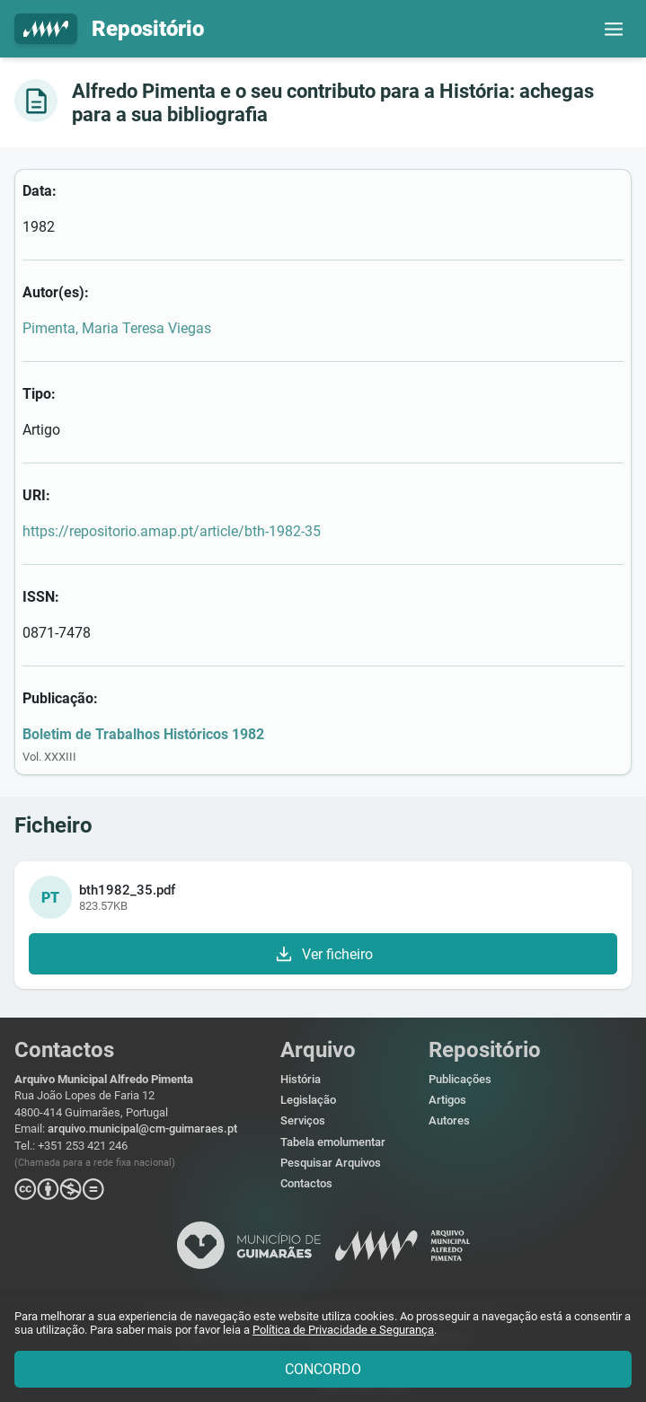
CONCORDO (323, 1369)
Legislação (308, 1100)
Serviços (302, 1120)
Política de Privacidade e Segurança (343, 1329)
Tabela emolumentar (332, 1142)
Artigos (447, 1100)
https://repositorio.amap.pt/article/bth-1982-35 (171, 531)
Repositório (109, 29)
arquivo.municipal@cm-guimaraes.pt (142, 1128)
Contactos (306, 1183)
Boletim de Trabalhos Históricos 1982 (143, 734)
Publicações (460, 1079)
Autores (449, 1120)
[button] (614, 29)
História (300, 1079)
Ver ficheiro (323, 954)
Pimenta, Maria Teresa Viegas (116, 328)
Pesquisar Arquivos (330, 1162)
